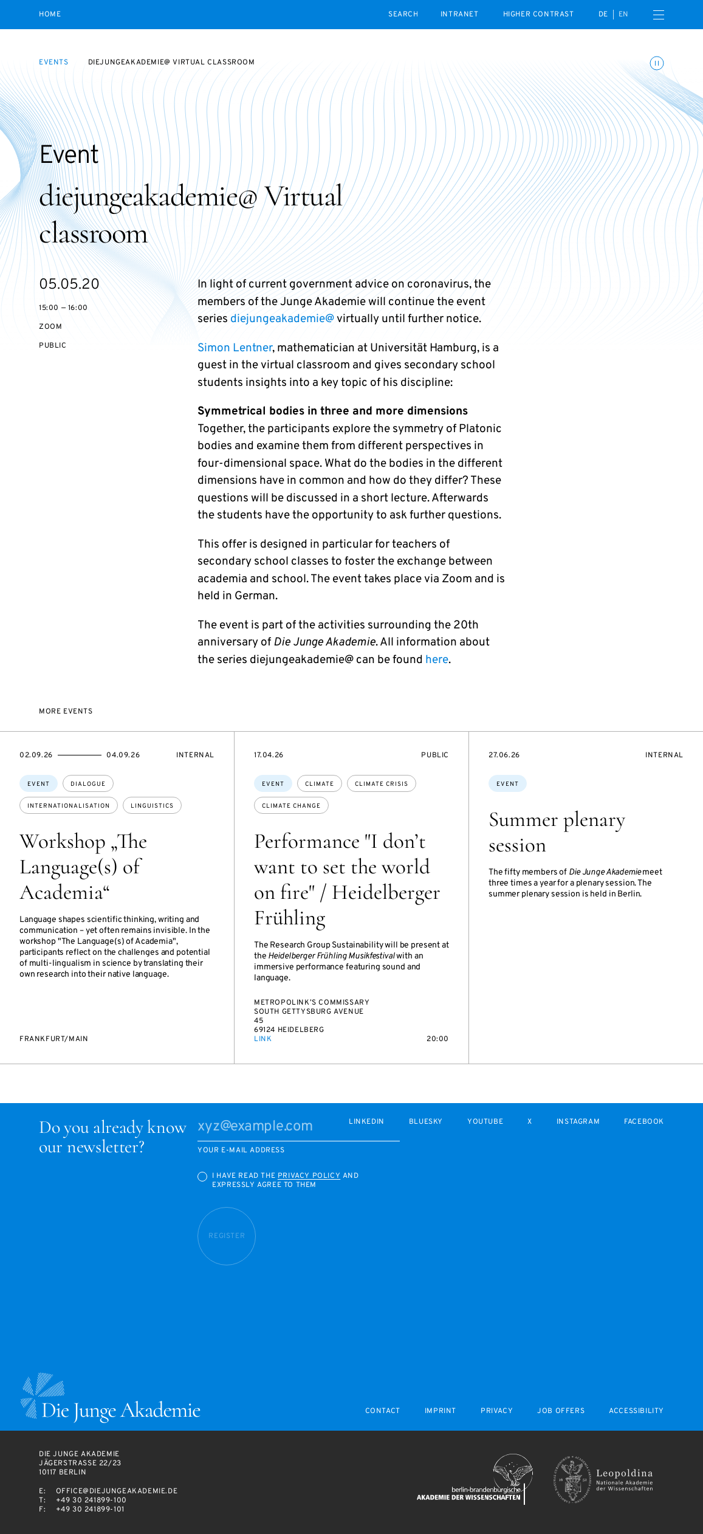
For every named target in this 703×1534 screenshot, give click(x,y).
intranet (460, 14)
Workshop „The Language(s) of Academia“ (83, 866)
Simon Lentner (234, 348)
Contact (382, 1411)
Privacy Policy (309, 1176)
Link (263, 1039)
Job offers (561, 1411)
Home (50, 14)
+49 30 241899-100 (91, 1500)
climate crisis (381, 784)
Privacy (497, 1411)
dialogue (88, 784)
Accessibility (636, 1411)
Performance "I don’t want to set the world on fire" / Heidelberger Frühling (347, 879)
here (436, 660)
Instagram (578, 1122)
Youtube (485, 1122)
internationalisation (68, 806)
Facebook (644, 1122)
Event (38, 784)
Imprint (440, 1411)
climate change (291, 806)
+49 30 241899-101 (90, 1510)
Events (54, 62)
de (603, 14)
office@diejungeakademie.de (117, 1491)
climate (319, 784)
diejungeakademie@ (282, 319)
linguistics (152, 806)
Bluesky (426, 1122)
